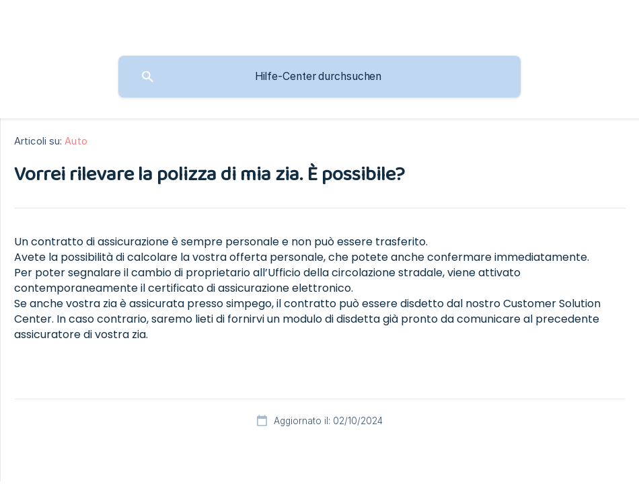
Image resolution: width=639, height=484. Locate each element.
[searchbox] (319, 76)
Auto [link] (76, 141)
